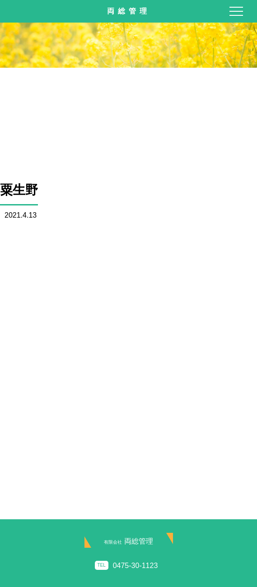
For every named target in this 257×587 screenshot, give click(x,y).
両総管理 (128, 541)
